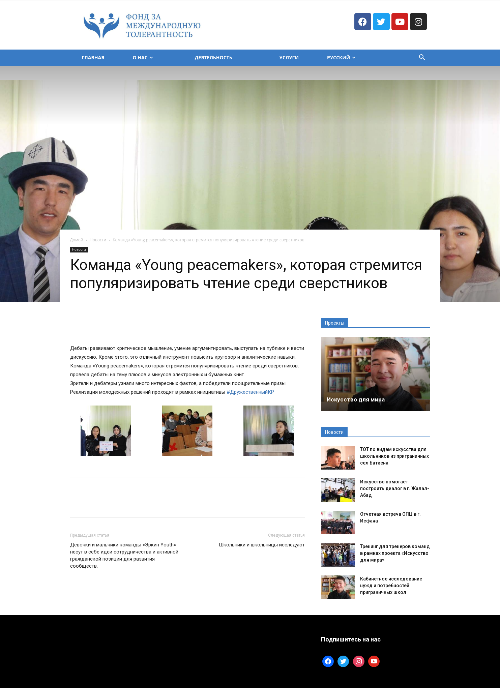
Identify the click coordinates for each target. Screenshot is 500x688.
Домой (76, 240)
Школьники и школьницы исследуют (262, 545)
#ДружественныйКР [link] (250, 392)
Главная (93, 57)
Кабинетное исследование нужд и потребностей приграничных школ (391, 585)
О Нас (143, 57)
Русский (341, 57)
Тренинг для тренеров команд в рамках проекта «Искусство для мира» (395, 553)
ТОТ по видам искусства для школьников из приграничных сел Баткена (394, 456)
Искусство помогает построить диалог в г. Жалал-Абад (394, 488)
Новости (98, 240)
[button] (422, 58)
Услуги (289, 57)
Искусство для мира (356, 399)
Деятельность (213, 57)
